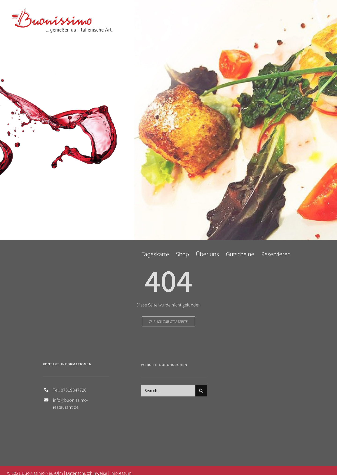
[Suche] (201, 392)
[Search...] (168, 392)
